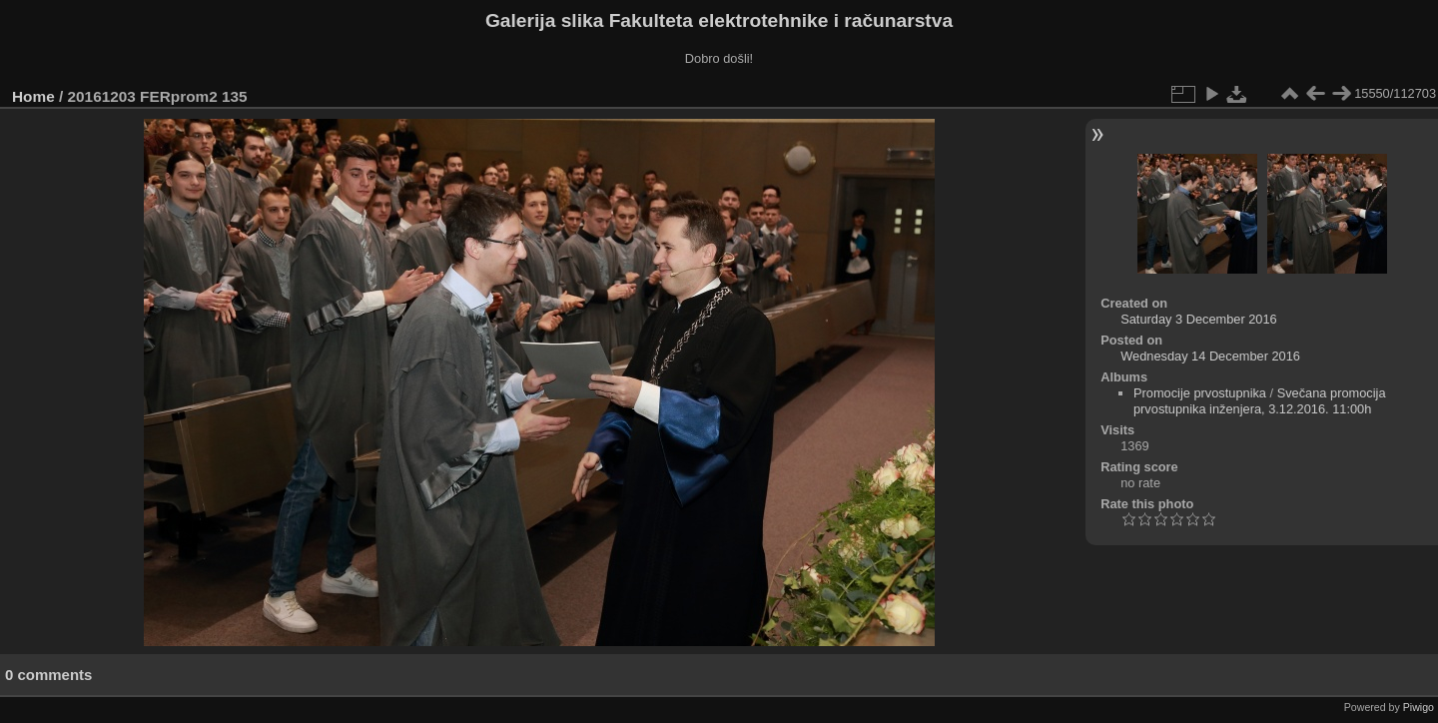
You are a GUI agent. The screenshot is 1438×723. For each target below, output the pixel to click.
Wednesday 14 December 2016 (1210, 356)
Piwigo (1418, 707)
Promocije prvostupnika (1199, 392)
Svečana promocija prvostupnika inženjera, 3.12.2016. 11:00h (1259, 400)
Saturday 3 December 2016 (1198, 319)
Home (33, 96)
